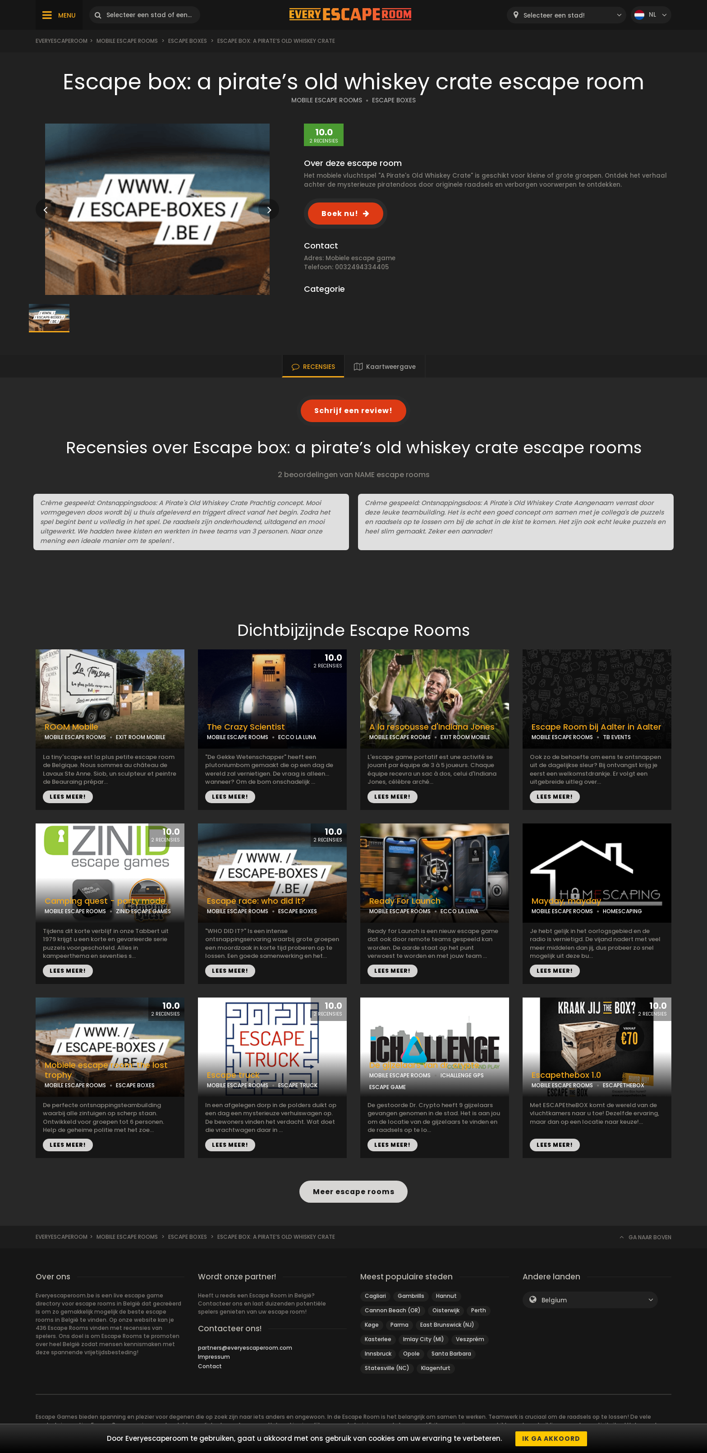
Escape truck (233, 1075)
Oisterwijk (445, 1310)
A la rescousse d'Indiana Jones (432, 727)
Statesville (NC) (387, 1368)
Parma (399, 1325)
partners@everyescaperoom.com (245, 1348)
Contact (210, 1366)
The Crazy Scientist (246, 727)
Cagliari (375, 1296)
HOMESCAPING (622, 911)
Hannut (446, 1296)
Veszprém (470, 1339)
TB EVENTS (617, 737)
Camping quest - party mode (105, 901)
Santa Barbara (451, 1353)
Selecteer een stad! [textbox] (554, 15)
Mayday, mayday (566, 901)
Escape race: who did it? (256, 901)
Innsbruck (378, 1353)
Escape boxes (187, 41)
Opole (411, 1353)
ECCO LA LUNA (297, 737)
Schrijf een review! (353, 410)
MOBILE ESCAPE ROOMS (326, 100)
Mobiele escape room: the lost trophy (106, 1070)
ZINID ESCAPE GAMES (143, 911)
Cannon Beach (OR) (393, 1310)
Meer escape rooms (353, 1191)
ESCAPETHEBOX (623, 1085)
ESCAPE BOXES (394, 100)
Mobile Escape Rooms (127, 41)
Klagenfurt (435, 1368)
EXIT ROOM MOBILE (140, 737)
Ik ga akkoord (551, 1438)
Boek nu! (339, 213)
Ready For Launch (405, 901)
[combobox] (566, 15)
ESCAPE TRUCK (297, 1085)
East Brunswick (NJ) (447, 1325)
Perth (478, 1310)
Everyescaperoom (61, 41)
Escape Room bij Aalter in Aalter (596, 727)
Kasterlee (378, 1339)
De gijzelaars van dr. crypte (424, 1065)
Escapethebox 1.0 (566, 1075)
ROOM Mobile (71, 727)
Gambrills (411, 1296)
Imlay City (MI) (423, 1339)
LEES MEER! (68, 796)
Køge (372, 1325)
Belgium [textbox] (554, 1300)
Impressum (214, 1357)
